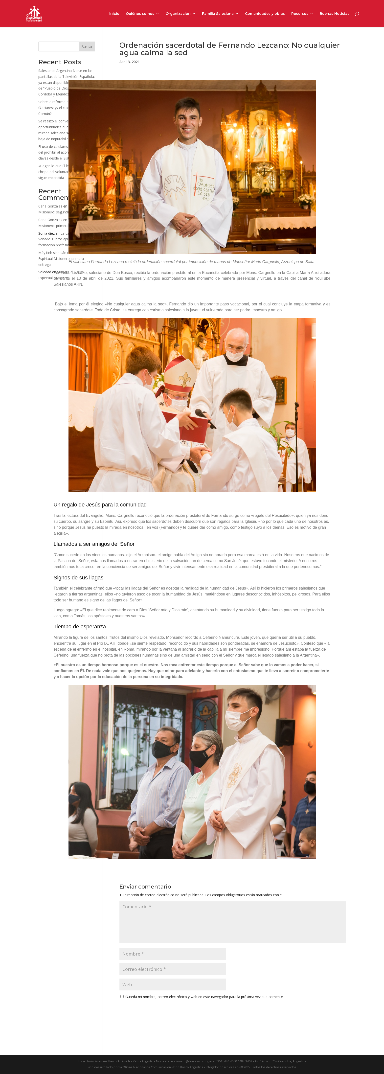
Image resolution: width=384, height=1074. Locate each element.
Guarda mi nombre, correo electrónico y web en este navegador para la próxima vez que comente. (204, 996)
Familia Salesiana (218, 14)
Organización (178, 14)
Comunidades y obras (265, 14)
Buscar (86, 46)
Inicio (114, 14)
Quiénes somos (140, 14)
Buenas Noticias (334, 14)
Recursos (299, 14)
